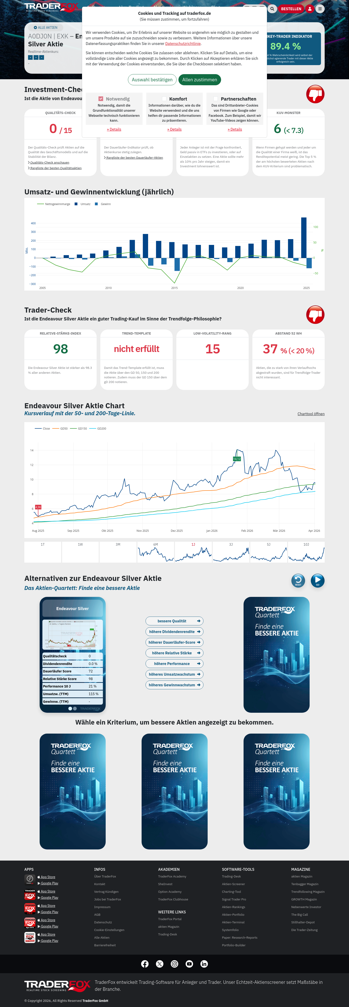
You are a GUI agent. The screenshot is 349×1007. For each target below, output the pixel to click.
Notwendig (118, 99)
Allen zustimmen (199, 79)
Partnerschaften (238, 99)
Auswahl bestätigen (152, 79)
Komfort (178, 99)
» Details (114, 129)
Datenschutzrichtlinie (182, 43)
